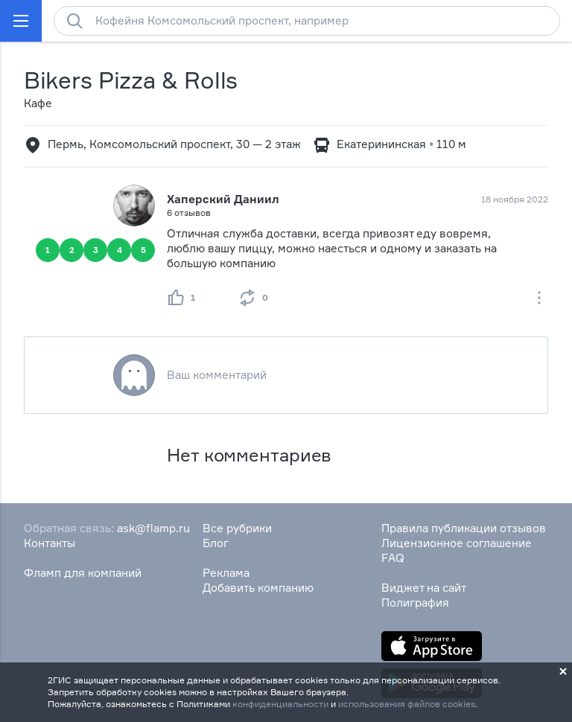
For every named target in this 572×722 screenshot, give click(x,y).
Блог (216, 543)
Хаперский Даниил (223, 199)
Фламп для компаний (83, 573)
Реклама (226, 573)
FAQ (392, 558)
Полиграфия (415, 602)
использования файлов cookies (406, 703)
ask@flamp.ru (153, 528)
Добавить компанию (258, 588)
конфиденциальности (280, 703)
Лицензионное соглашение (456, 543)
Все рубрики (237, 528)
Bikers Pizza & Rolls (131, 80)
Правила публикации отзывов (463, 528)
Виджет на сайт (423, 588)
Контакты (49, 543)
